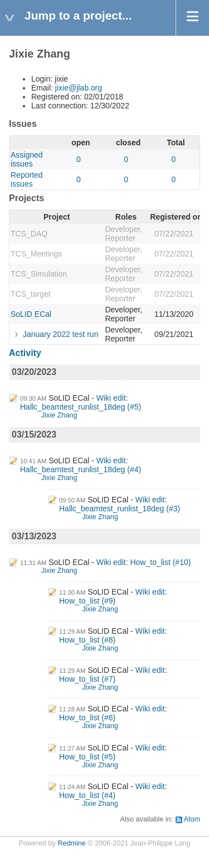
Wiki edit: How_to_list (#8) (113, 635)
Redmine (71, 843)
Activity (25, 353)
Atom (192, 819)
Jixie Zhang (59, 415)
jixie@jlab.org (78, 87)
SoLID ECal (31, 314)
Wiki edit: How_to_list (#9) (113, 596)
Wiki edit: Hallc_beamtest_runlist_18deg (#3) (119, 504)
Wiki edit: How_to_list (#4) (113, 791)
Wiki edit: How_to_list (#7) (113, 674)
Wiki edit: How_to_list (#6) (113, 713)
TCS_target (31, 293)
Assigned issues (27, 159)
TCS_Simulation (39, 273)
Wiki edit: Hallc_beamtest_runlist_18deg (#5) (80, 402)
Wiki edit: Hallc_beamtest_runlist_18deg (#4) (80, 465)
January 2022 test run (60, 334)
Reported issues (27, 179)
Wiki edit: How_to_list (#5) (113, 752)
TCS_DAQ (29, 233)
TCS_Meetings (36, 253)
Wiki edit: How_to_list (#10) (143, 562)
